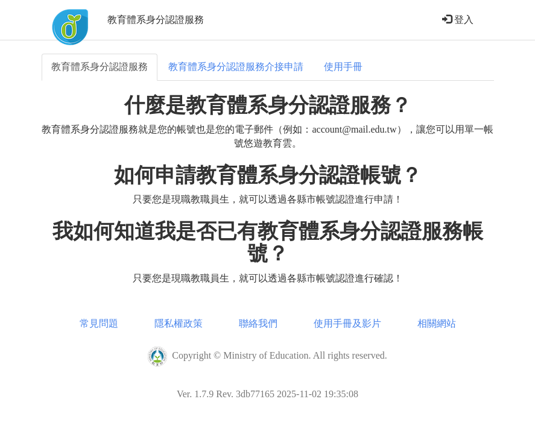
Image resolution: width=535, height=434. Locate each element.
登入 (457, 19)
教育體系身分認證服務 (99, 66)
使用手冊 (343, 66)
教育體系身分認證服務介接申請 (235, 66)
